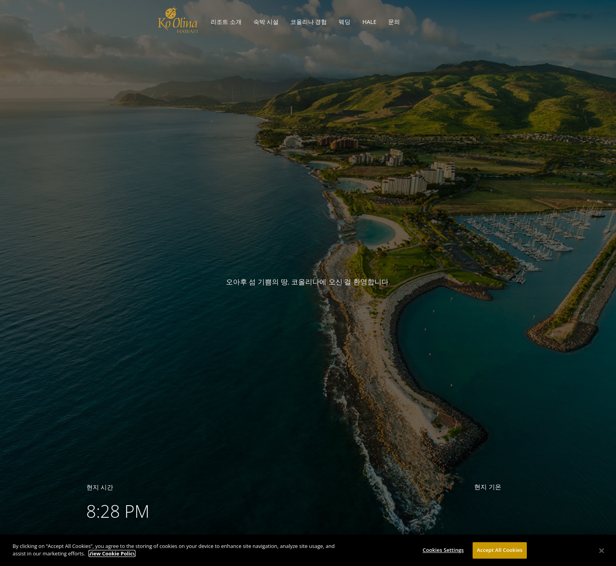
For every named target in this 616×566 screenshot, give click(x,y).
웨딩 (344, 21)
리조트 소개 (226, 21)
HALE (369, 21)
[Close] (602, 553)
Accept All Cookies (499, 552)
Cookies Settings (443, 552)
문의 (394, 21)
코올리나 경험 (308, 21)
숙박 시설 (266, 21)
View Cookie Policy (112, 556)
